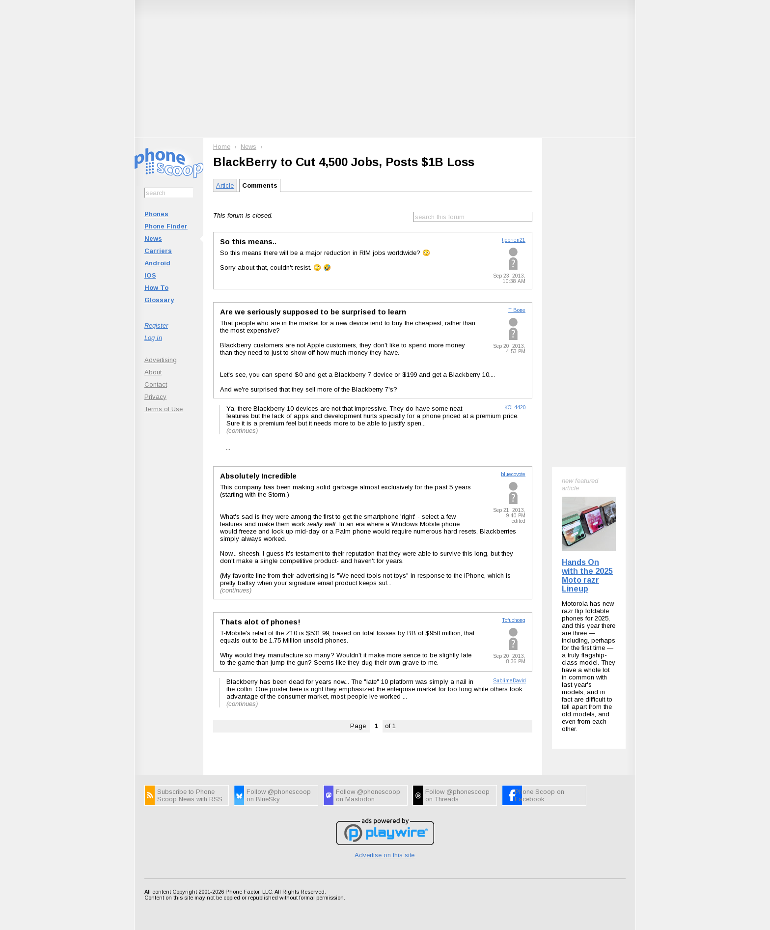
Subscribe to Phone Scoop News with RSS (189, 795)
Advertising (160, 360)
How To (156, 287)
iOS (150, 275)
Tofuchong (513, 620)
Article (225, 185)
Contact (155, 384)
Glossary (159, 300)
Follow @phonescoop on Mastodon (368, 795)
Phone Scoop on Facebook (539, 795)
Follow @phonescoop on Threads (457, 795)
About (153, 372)
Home (221, 146)
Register (156, 325)
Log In (153, 337)
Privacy (155, 396)
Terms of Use (163, 409)
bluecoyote (513, 474)
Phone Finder (166, 226)
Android (157, 263)
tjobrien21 (513, 240)
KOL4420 (515, 407)
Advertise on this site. (385, 855)
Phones (156, 214)
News (153, 238)
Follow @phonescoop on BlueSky (279, 795)
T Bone (516, 310)
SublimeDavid (509, 680)
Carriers (158, 250)
